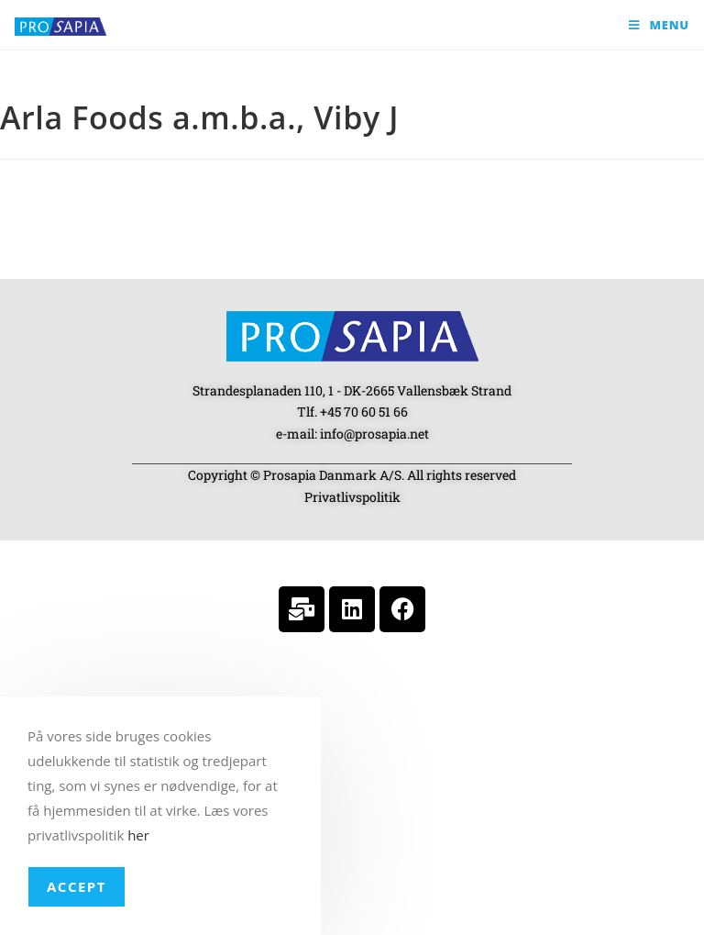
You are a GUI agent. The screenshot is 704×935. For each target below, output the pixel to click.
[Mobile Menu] (659, 25)
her (138, 835)
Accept (76, 886)
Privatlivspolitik (352, 497)
